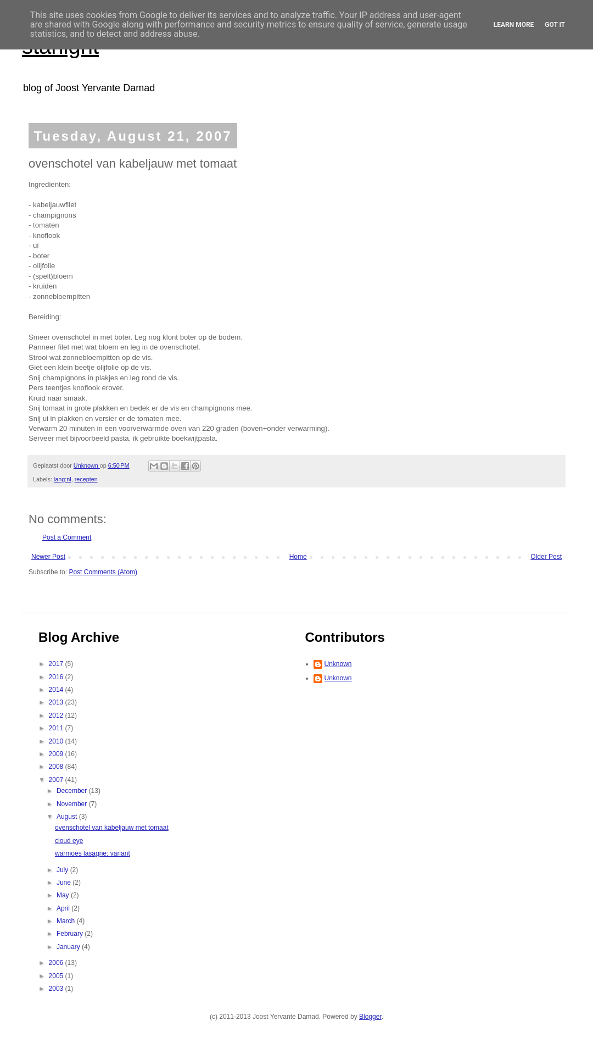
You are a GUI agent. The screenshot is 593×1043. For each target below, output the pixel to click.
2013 (57, 702)
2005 (57, 976)
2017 (57, 664)
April (64, 908)
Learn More (514, 25)
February (71, 933)
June (64, 882)
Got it (555, 25)
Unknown (338, 664)
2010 (57, 741)
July (63, 870)
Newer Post (48, 557)
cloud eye (69, 841)
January (69, 947)
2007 (57, 780)
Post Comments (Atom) (103, 572)
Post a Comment (66, 537)
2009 (57, 754)
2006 (57, 963)
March (67, 921)
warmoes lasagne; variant (92, 853)
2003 (57, 988)
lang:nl (62, 479)
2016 (57, 677)
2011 (57, 728)
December (73, 791)
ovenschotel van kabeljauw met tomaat (112, 827)
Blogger (370, 1016)
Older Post (546, 557)
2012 (57, 715)
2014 (57, 690)
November (73, 804)
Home (298, 557)
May (64, 895)
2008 (57, 766)
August (68, 816)
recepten (86, 479)
